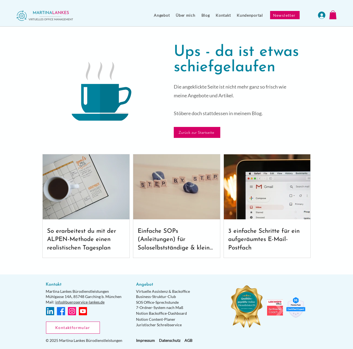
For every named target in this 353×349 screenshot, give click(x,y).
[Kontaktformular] (73, 328)
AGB (188, 340)
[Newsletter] (285, 15)
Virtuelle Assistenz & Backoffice (163, 291)
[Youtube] (83, 311)
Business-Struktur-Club (156, 296)
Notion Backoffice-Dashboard (161, 313)
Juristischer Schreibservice (159, 324)
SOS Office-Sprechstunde (157, 302)
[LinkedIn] (50, 311)
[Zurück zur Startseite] (197, 132)
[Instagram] (72, 311)
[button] (162, 15)
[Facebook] (61, 311)
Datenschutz (169, 340)
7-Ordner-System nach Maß (159, 307)
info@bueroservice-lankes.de (80, 302)
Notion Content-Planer (155, 319)
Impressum (145, 340)
